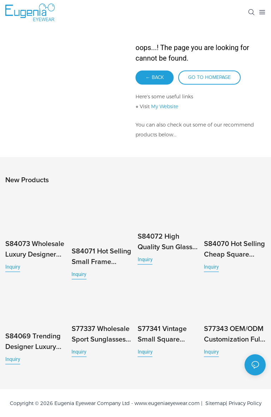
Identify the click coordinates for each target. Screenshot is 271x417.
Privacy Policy (245, 403)
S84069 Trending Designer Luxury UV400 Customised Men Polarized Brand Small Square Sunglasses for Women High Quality (35, 342)
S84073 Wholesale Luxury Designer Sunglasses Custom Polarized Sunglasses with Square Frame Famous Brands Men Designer (35, 250)
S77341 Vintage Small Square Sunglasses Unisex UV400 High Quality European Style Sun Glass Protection (167, 335)
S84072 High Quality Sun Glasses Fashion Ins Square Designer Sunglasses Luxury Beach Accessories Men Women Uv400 (168, 242)
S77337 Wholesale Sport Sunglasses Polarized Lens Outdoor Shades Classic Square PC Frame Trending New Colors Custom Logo (102, 335)
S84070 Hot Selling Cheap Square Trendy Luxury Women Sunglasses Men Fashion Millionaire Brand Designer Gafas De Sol (234, 250)
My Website (164, 106)
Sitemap (214, 403)
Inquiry (12, 267)
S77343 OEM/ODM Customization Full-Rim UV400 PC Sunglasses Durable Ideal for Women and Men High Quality (234, 335)
